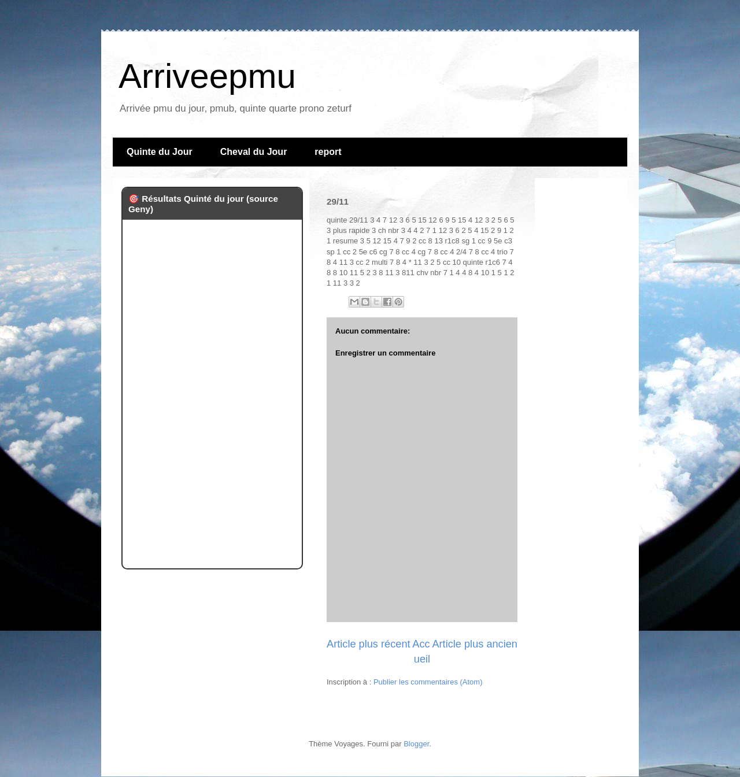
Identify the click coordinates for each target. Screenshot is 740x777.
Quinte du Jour (160, 152)
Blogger (416, 743)
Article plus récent (368, 644)
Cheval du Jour (253, 152)
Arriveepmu (207, 76)
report (327, 152)
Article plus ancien (474, 644)
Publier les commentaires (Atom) (428, 682)
